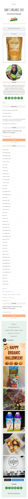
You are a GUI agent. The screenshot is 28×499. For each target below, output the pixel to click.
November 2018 (6, 194)
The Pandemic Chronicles (9, 123)
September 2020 (6, 158)
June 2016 (4, 245)
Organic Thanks (7, 116)
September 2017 (6, 206)
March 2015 (5, 284)
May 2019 (4, 188)
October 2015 (6, 269)
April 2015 (5, 281)
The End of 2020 (6, 113)
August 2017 (5, 209)
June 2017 (4, 212)
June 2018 (4, 197)
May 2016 (4, 248)
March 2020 (5, 173)
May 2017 (4, 215)
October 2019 (6, 179)
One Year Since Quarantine (9, 110)
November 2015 (6, 266)
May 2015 (4, 278)
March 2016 (5, 254)
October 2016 (6, 233)
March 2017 (5, 221)
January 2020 (6, 176)
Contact (6, 300)
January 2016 (6, 260)
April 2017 (5, 218)
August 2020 (5, 161)
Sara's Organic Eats (14, 10)
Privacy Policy (8, 297)
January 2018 (6, 200)
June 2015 (4, 275)
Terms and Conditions (11, 294)
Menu (14, 4)
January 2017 (6, 227)
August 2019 (5, 182)
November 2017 (6, 203)
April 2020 (5, 170)
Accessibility (8, 291)
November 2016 (6, 230)
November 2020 (6, 155)
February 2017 (6, 224)
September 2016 (6, 236)
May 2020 (4, 167)
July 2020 (4, 164)
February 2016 (6, 257)
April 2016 (5, 251)
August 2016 (5, 239)
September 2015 (6, 272)
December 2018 (6, 191)
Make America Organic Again (14, 28)
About (5, 288)
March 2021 (5, 149)
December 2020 (6, 152)
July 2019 (4, 185)
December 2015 (6, 263)
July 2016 (4, 242)
